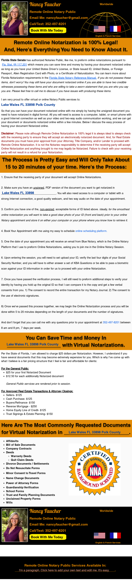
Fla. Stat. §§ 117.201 (14, 64)
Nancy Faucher (45, 4)
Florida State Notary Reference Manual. (73, 77)
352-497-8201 (55, 24)
